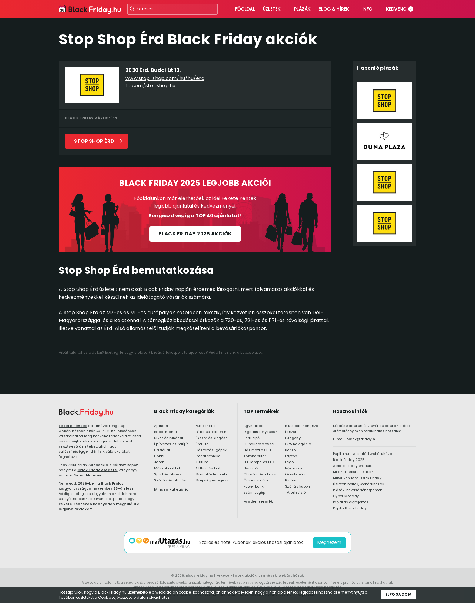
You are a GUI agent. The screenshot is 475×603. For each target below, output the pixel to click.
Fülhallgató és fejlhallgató (261, 444)
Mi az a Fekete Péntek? (353, 472)
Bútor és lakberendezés (213, 432)
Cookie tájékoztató (115, 597)
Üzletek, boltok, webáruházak (358, 484)
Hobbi (159, 456)
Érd (114, 118)
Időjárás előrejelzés (350, 502)
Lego (289, 462)
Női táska (293, 468)
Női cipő (251, 468)
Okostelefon (296, 474)
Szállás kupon (297, 487)
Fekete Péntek (73, 425)
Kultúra (202, 462)
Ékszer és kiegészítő (213, 438)
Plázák (302, 9)
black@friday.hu (362, 439)
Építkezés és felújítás (172, 444)
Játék (159, 462)
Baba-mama (165, 432)
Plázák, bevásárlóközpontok (357, 490)
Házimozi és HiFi (258, 450)
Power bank (254, 487)
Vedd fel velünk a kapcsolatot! (236, 352)
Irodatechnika (208, 456)
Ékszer (291, 432)
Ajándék (161, 426)
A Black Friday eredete (353, 466)
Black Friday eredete (97, 470)
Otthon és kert (208, 468)
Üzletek (272, 9)
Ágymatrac (253, 426)
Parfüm (291, 480)
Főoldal (245, 9)
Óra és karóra (256, 480)
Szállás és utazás (170, 480)
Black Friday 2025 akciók (195, 233)
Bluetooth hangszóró (303, 426)
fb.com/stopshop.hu (150, 85)
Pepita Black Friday (350, 508)
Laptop (291, 456)
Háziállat (162, 450)
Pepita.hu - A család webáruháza (362, 454)
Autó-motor (206, 426)
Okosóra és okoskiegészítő (261, 474)
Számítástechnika (212, 474)
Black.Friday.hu (199, 575)
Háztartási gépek (211, 450)
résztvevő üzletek (76, 446)
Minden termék (258, 501)
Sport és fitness (168, 474)
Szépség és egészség (213, 480)
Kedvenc (400, 9)
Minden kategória (171, 489)
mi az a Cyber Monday (80, 475)
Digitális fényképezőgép (261, 432)
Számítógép (254, 493)
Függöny (293, 438)
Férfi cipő (252, 438)
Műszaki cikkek (167, 468)
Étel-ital (203, 444)
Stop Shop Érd (94, 141)
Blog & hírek (333, 9)
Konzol (291, 450)
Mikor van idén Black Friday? (358, 478)
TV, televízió (295, 493)
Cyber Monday (346, 496)
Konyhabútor (255, 456)
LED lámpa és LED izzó (261, 462)
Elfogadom (398, 594)
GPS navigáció (298, 444)
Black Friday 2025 (348, 460)
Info (367, 9)
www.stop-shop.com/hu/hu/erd (164, 78)
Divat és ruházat (168, 438)
